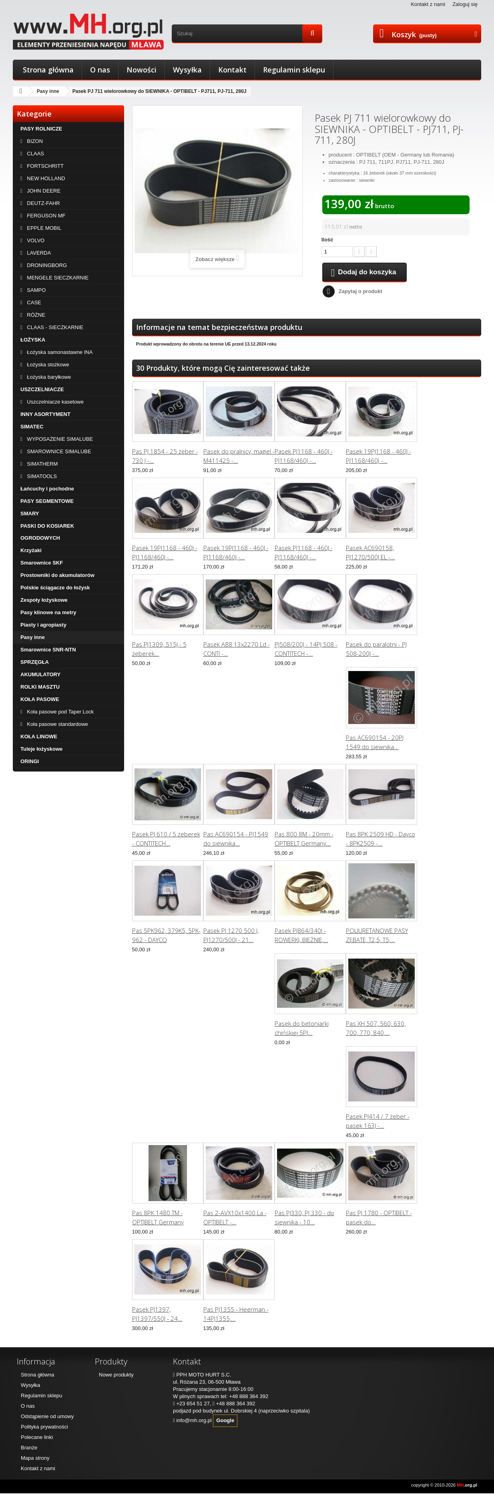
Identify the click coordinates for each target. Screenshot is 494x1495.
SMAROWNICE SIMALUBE (58, 451)
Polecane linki (37, 1439)
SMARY (29, 513)
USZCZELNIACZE (42, 389)
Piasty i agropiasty (43, 625)
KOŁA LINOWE (38, 736)
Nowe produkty (116, 1376)
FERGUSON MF (46, 216)
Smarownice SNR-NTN (48, 650)
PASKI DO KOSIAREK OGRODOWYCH (47, 532)
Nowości (142, 69)
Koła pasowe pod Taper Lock (60, 712)
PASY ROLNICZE (41, 129)
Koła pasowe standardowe (57, 724)
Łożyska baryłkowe (48, 377)
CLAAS (35, 154)
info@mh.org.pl (193, 1422)
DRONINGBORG (46, 265)
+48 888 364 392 (248, 1398)
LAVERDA (38, 253)
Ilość (327, 240)
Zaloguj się (465, 4)
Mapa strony (35, 1460)
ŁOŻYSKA (32, 340)
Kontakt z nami (428, 4)
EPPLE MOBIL (44, 228)
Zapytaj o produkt (360, 293)
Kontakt (232, 69)
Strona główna (48, 69)
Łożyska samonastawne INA (59, 352)
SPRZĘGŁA (34, 662)
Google (225, 1422)
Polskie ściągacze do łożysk (55, 588)
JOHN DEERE (43, 191)
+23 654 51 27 (193, 1405)
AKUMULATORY (40, 674)
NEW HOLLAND (45, 178)
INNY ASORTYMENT (45, 414)
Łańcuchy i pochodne (47, 489)
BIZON (34, 141)
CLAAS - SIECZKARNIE (54, 327)
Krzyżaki (31, 550)
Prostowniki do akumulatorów (57, 575)
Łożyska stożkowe (47, 365)
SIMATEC (32, 427)
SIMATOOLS (41, 476)
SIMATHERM (42, 464)
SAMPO (36, 290)
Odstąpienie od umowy (47, 1418)
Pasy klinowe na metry (48, 612)
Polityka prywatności (44, 1428)
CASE (33, 302)
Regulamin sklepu (294, 69)
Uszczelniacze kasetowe (55, 402)
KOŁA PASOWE (39, 699)
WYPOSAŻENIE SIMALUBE (59, 439)
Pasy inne (48, 91)
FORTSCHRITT (45, 166)
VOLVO (35, 240)
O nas (100, 69)
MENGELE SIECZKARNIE (57, 278)
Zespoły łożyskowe (44, 600)
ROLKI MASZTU (40, 687)
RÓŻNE (35, 315)
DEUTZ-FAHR (43, 203)
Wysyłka (187, 69)
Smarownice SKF (41, 563)
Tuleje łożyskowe (41, 749)
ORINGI (29, 761)
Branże (29, 1449)
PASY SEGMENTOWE (47, 501)
